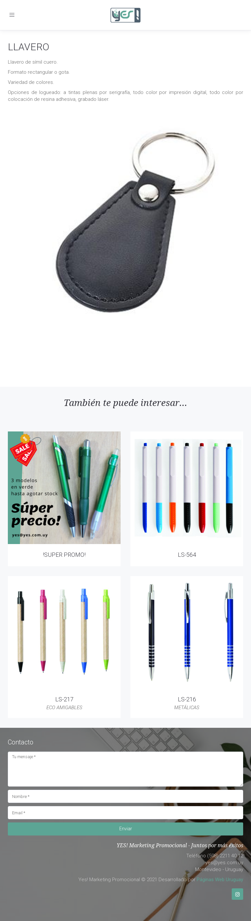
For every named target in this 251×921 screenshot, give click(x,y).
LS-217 (64, 699)
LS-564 (187, 554)
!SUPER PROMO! (64, 554)
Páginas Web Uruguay (220, 879)
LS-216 (187, 699)
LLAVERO (28, 47)
